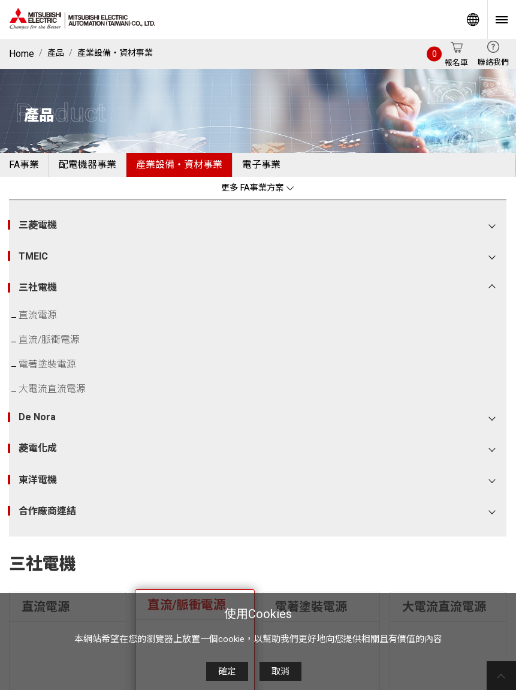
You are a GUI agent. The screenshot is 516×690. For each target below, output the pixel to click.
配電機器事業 (87, 164)
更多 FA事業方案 (257, 188)
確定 (227, 671)
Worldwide (472, 19)
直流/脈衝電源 (49, 339)
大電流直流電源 (52, 388)
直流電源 (38, 315)
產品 (55, 53)
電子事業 (261, 164)
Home (21, 53)
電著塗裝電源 (47, 364)
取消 (280, 671)
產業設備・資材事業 (115, 53)
